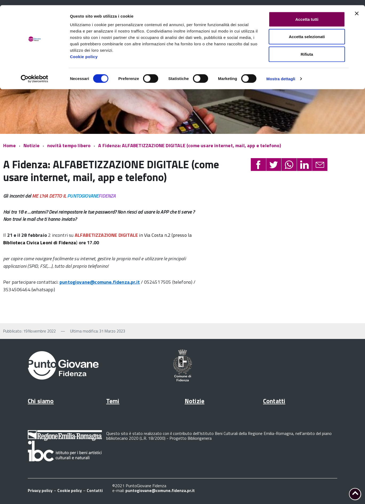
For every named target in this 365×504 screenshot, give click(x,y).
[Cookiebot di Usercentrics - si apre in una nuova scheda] (34, 74)
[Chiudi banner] (357, 8)
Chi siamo (41, 401)
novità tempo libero (68, 145)
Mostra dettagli (280, 73)
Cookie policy (84, 51)
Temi (113, 401)
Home (9, 145)
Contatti (274, 401)
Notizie (31, 145)
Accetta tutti (307, 14)
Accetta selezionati (307, 31)
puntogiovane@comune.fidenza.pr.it (99, 282)
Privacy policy (40, 490)
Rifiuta (307, 49)
